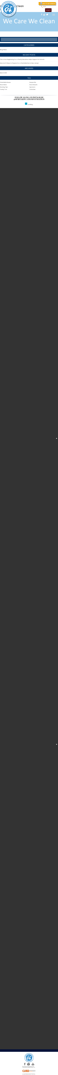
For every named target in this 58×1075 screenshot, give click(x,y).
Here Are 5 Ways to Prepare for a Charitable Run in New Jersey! (19, 63)
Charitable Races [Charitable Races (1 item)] (5, 82)
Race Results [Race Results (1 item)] (33, 85)
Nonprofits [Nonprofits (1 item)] (33, 82)
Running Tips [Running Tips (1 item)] (4, 87)
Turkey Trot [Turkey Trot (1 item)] (3, 89)
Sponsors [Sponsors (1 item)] (32, 87)
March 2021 (3, 73)
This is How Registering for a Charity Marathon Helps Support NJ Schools (22, 59)
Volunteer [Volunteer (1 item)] (33, 89)
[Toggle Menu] (53, 18)
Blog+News (3, 50)
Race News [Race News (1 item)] (3, 85)
